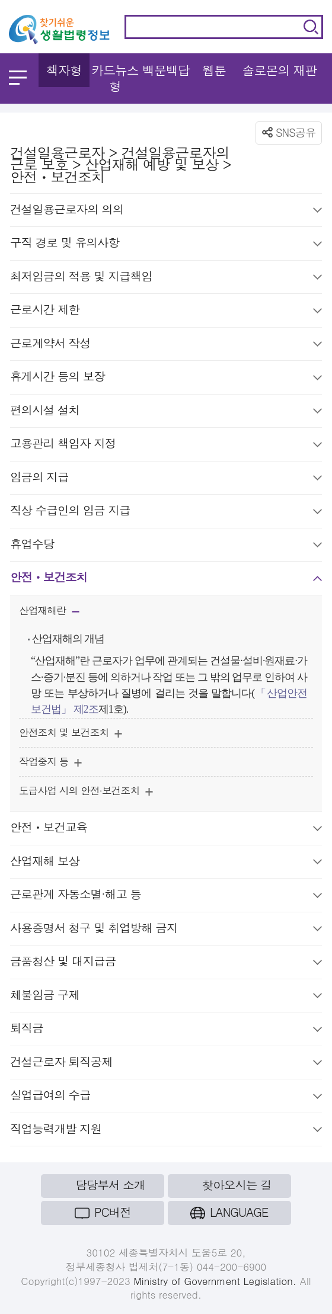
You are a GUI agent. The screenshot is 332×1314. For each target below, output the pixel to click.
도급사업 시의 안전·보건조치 (86, 792)
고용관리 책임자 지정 (166, 445)
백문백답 (166, 70)
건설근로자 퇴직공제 (166, 1063)
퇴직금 (166, 1030)
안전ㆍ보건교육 (166, 829)
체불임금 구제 (166, 996)
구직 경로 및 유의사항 (166, 244)
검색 (311, 27)
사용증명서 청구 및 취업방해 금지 (166, 929)
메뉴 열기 (18, 77)
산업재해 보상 (166, 863)
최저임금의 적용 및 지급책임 (166, 278)
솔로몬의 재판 (279, 70)
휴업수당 (166, 546)
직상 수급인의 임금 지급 (166, 512)
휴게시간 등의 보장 (166, 378)
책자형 (64, 70)
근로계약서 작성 (166, 345)
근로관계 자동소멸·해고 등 (166, 896)
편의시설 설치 (166, 412)
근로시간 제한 (166, 311)
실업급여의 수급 (166, 1097)
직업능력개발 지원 (166, 1130)
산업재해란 (49, 612)
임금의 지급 (166, 479)
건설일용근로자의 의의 (166, 211)
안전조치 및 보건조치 (70, 734)
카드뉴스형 (115, 78)
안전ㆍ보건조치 (166, 579)
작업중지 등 (50, 763)
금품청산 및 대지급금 (166, 963)
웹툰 (214, 70)
